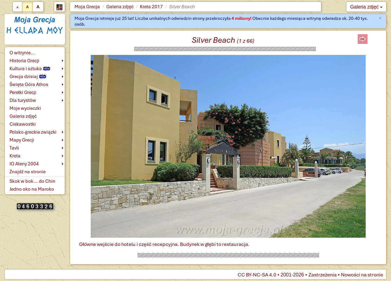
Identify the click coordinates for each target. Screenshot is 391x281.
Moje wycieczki (25, 108)
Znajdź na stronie (27, 172)
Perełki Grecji (22, 92)
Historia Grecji (24, 61)
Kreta (14, 156)
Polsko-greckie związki (33, 132)
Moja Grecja (87, 7)
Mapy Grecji (21, 140)
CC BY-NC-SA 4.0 (257, 275)
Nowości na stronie (362, 275)
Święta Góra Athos (28, 84)
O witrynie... (22, 53)
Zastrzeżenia (323, 275)
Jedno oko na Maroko (31, 189)
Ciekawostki (22, 124)
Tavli (14, 148)
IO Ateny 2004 (24, 164)
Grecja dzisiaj (27, 77)
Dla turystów (22, 100)
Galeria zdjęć (119, 7)
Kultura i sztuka (29, 69)
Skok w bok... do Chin (32, 181)
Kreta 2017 (151, 7)
